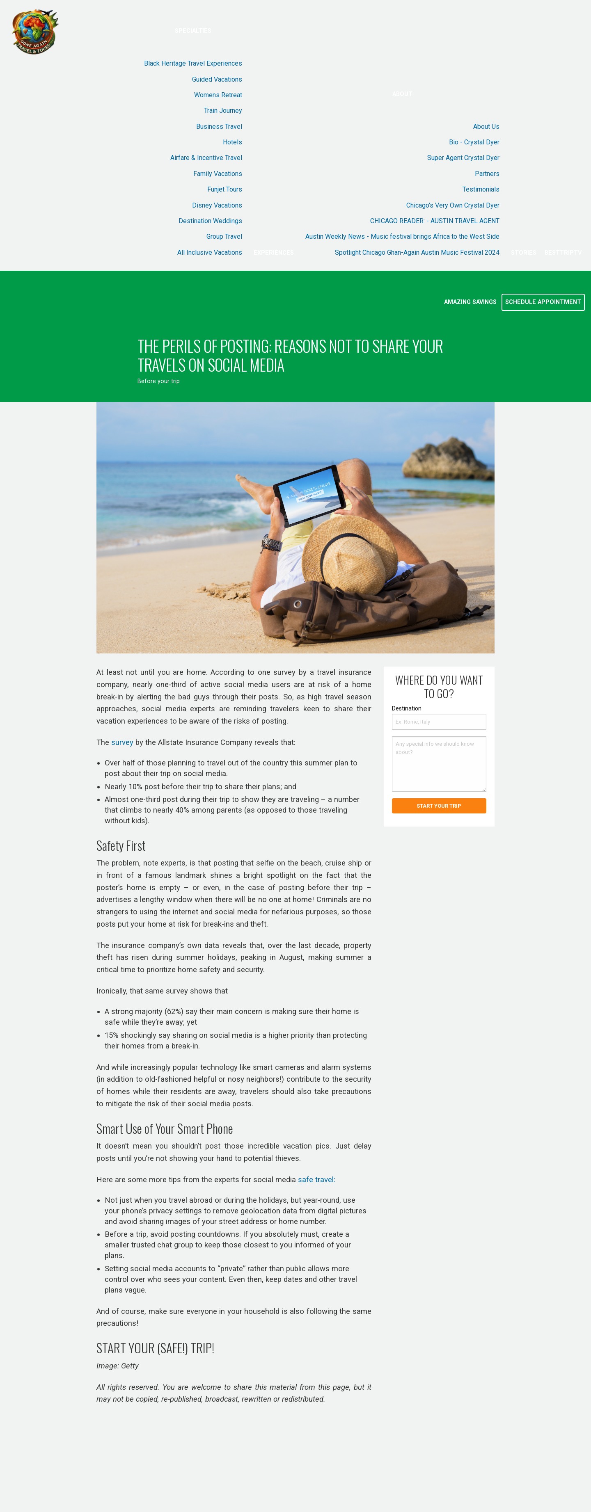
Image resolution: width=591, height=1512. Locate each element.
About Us (486, 126)
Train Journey (223, 110)
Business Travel (219, 126)
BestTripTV (563, 252)
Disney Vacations (217, 205)
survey (122, 742)
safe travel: (316, 1179)
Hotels (232, 142)
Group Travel (224, 236)
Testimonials (481, 189)
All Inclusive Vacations (209, 252)
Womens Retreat (218, 95)
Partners (487, 174)
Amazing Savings (470, 302)
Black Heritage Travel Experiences (193, 63)
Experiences (274, 252)
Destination (406, 708)
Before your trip (158, 381)
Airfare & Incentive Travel (206, 158)
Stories (523, 252)
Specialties (193, 30)
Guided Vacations (217, 79)
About (402, 94)
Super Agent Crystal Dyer (463, 158)
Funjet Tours (224, 189)
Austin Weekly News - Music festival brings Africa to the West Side (402, 236)
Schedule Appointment (543, 302)
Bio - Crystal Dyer (474, 142)
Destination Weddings (210, 221)
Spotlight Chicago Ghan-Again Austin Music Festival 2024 (417, 252)
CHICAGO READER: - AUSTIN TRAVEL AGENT (434, 221)
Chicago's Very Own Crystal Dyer (452, 205)
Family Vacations (217, 174)
